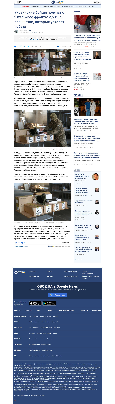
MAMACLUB (45, 350)
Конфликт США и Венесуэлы (51, 6)
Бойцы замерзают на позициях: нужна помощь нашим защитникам (84, 213)
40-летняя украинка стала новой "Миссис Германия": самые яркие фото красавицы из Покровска (82, 55)
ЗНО (54, 327)
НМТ (58, 327)
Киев (30, 316)
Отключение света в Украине (85, 6)
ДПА (50, 327)
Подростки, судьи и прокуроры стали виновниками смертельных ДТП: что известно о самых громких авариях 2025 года (86, 121)
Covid (51, 350)
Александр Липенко (80, 242)
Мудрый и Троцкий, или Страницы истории (83, 226)
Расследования (64, 310)
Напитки (38, 339)
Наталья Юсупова (79, 217)
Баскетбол (38, 322)
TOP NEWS (78, 95)
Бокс (49, 322)
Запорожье (43, 316)
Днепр (49, 316)
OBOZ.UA (93, 367)
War (30, 30)
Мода (48, 356)
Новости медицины (34, 350)
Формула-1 (55, 322)
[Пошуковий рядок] (99, 2)
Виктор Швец (78, 195)
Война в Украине (36, 6)
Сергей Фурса (78, 205)
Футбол (31, 322)
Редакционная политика (21, 246)
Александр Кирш (79, 230)
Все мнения (78, 260)
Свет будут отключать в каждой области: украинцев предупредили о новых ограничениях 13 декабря (87, 155)
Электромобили (41, 333)
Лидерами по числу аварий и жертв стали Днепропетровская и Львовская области (86, 127)
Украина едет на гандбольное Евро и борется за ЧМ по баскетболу (82, 238)
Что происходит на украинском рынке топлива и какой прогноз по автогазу (85, 43)
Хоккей (44, 322)
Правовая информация (70, 271)
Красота (43, 356)
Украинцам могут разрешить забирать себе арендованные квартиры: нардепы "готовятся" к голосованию (81, 77)
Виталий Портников (80, 180)
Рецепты (31, 339)
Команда (49, 271)
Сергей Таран (78, 254)
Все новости (96, 310)
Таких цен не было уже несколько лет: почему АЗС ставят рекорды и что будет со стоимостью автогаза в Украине (87, 38)
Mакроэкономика (46, 344)
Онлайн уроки (44, 327)
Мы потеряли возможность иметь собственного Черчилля (82, 176)
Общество (84, 310)
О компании (32, 271)
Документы (50, 276)
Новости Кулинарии (47, 339)
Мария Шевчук (23, 30)
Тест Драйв (32, 333)
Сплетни (37, 356)
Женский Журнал (56, 356)
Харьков (36, 316)
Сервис (55, 333)
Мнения (77, 170)
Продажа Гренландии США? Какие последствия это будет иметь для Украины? (84, 250)
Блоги (72, 310)
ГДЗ (30, 327)
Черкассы (55, 316)
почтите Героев (34, 39)
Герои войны (25, 6)
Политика (29, 310)
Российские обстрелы (68, 6)
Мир (38, 310)
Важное (77, 11)
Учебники (35, 327)
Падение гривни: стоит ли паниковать (84, 202)
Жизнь (50, 310)
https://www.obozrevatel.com (73, 364)
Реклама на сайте (34, 276)
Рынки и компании (34, 344)
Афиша (31, 356)
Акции (49, 333)
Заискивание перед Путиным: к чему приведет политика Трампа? (81, 191)
